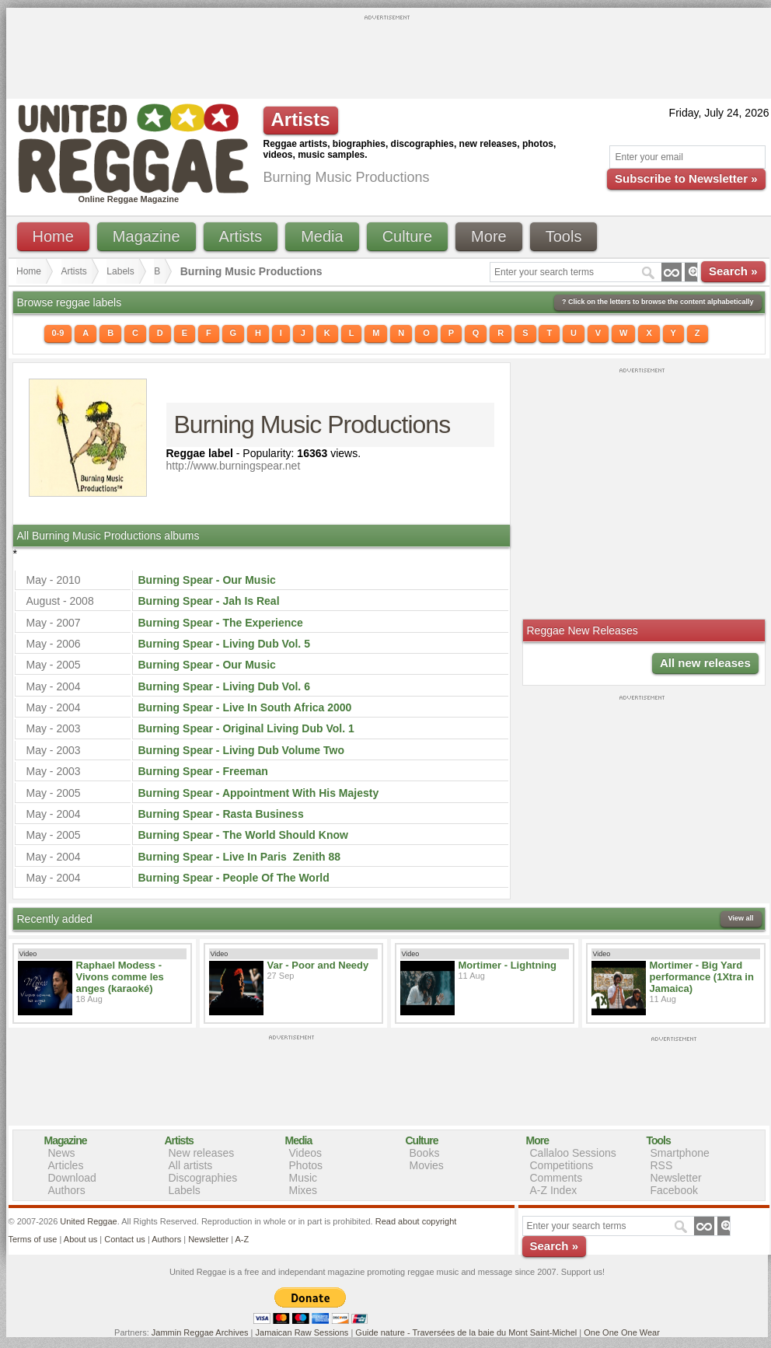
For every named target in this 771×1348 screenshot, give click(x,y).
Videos (306, 1153)
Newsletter (676, 1178)
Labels (120, 271)
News (61, 1153)
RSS (662, 1165)
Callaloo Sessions (573, 1153)
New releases (202, 1153)
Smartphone (680, 1153)
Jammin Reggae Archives (200, 1332)
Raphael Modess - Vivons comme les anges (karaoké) (120, 976)
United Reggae (88, 1221)
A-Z (242, 1239)
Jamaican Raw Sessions (302, 1332)
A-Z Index (553, 1190)
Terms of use (33, 1239)
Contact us (124, 1239)
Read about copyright (416, 1221)
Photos (306, 1165)
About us (80, 1239)
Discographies (203, 1178)
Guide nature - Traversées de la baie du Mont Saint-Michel (466, 1332)
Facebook (674, 1190)
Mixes (303, 1190)
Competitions (562, 1165)
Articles (66, 1165)
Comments (556, 1178)
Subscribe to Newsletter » (686, 178)
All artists (191, 1165)
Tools (564, 236)
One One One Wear (622, 1332)
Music (303, 1178)
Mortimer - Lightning (507, 965)
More (489, 236)
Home (53, 236)
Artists (241, 236)
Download (72, 1178)
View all (741, 918)
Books (425, 1153)
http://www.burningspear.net (233, 465)
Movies (427, 1165)
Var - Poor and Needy (318, 965)
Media (322, 236)
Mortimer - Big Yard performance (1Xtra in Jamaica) (702, 976)
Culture (407, 236)
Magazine (146, 236)
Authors (66, 1190)
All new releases (705, 662)
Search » (733, 271)
